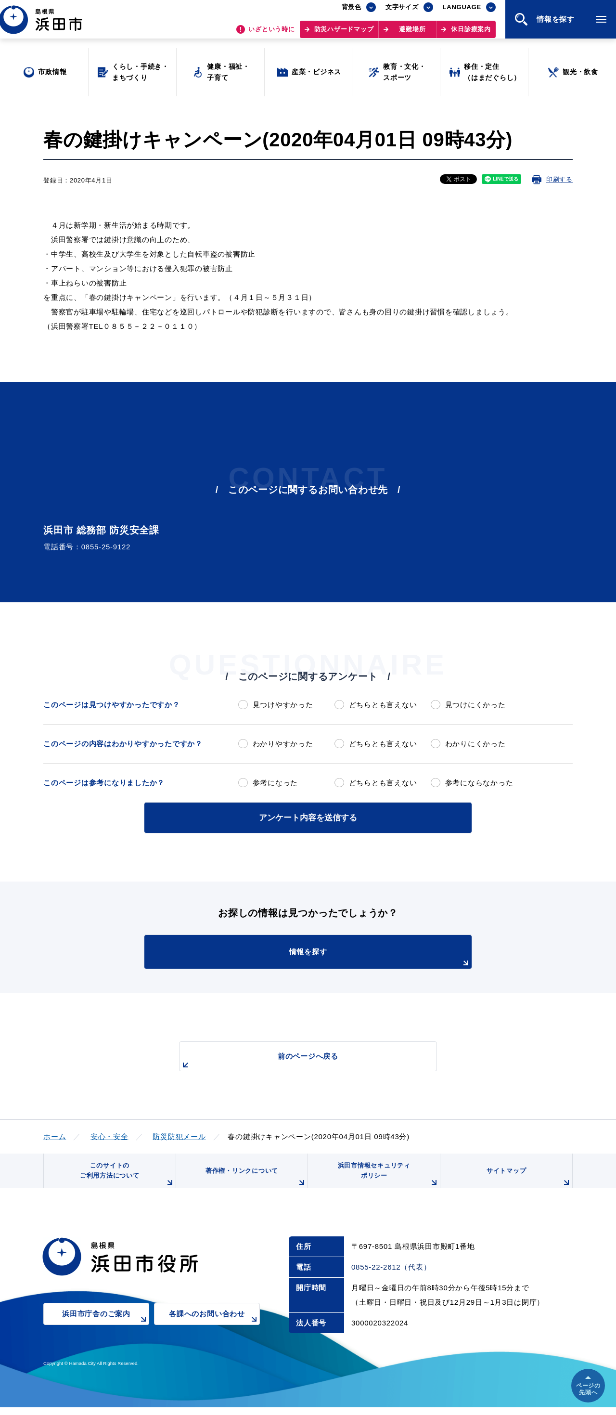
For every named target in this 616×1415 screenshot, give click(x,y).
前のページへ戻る (297, 1060)
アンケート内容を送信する (308, 817)
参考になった (275, 783)
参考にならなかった (479, 783)
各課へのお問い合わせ (214, 1328)
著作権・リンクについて (254, 1182)
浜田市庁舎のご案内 (105, 1328)
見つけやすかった (283, 705)
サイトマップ (528, 1182)
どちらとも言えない (383, 705)
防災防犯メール (179, 1135)
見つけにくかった (475, 705)
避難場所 (412, 34)
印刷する (559, 179)
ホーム (54, 1135)
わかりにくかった (475, 744)
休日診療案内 (471, 34)
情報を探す (332, 956)
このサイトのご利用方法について (126, 1178)
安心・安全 (109, 1135)
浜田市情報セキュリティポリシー (386, 1178)
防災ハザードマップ (344, 34)
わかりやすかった (283, 744)
